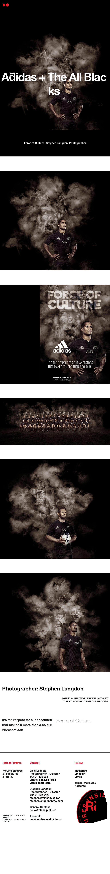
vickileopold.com (40, 783)
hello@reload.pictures (43, 810)
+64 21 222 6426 (39, 795)
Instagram (81, 771)
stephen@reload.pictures (45, 798)
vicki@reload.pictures (43, 780)
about (27, 5)
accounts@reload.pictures (46, 819)
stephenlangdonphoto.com (46, 801)
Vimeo (78, 777)
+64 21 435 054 (39, 777)
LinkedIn (80, 774)
